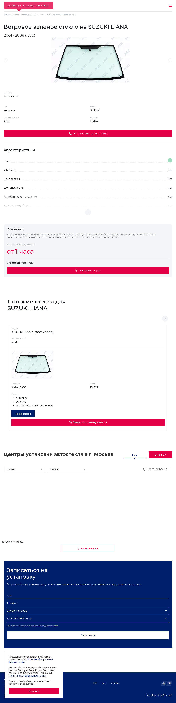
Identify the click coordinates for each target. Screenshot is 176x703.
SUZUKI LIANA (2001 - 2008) (32, 332)
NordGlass (114, 683)
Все (134, 454)
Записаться (88, 635)
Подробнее (23, 414)
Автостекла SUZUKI (29, 15)
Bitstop (160, 454)
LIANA (42, 15)
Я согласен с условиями (32, 626)
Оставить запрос (88, 270)
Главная (7, 15)
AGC (95, 683)
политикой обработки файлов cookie (31, 661)
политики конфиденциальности (44, 626)
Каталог (15, 15)
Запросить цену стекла (88, 133)
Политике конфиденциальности (27, 675)
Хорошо (34, 691)
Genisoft (167, 695)
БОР (104, 683)
